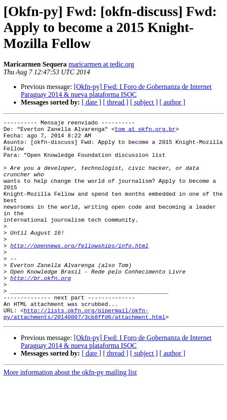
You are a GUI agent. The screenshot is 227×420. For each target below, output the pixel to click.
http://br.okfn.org (40, 310)
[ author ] (172, 102)
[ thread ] (115, 102)
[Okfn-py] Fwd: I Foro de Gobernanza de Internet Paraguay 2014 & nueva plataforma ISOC (116, 90)
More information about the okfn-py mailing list (70, 412)
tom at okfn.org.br (145, 131)
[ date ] (91, 102)
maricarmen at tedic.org (101, 64)
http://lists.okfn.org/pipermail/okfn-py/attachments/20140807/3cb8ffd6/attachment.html (84, 353)
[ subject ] (144, 102)
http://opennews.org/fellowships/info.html (79, 271)
